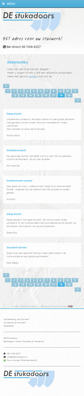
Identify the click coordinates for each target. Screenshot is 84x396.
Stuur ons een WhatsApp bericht (22, 360)
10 (67, 91)
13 (22, 95)
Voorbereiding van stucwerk (16, 319)
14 (30, 95)
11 (75, 91)
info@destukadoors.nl (17, 356)
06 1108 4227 (14, 353)
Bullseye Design (60, 306)
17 (53, 95)
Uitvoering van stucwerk (15, 322)
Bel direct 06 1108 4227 (22, 46)
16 (46, 95)
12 (15, 95)
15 (38, 95)
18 (61, 95)
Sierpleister (9, 325)
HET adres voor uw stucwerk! (33, 38)
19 (69, 95)
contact (33, 76)
